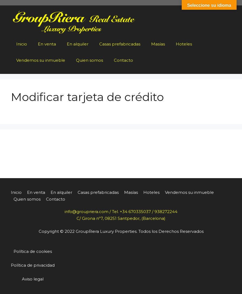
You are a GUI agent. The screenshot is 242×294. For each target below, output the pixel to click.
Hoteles (184, 44)
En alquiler (77, 44)
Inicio (21, 44)
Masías (158, 44)
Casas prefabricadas (119, 44)
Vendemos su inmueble (40, 60)
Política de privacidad (33, 265)
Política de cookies (33, 251)
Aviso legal (33, 279)
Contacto (123, 60)
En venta (47, 44)
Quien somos (89, 60)
